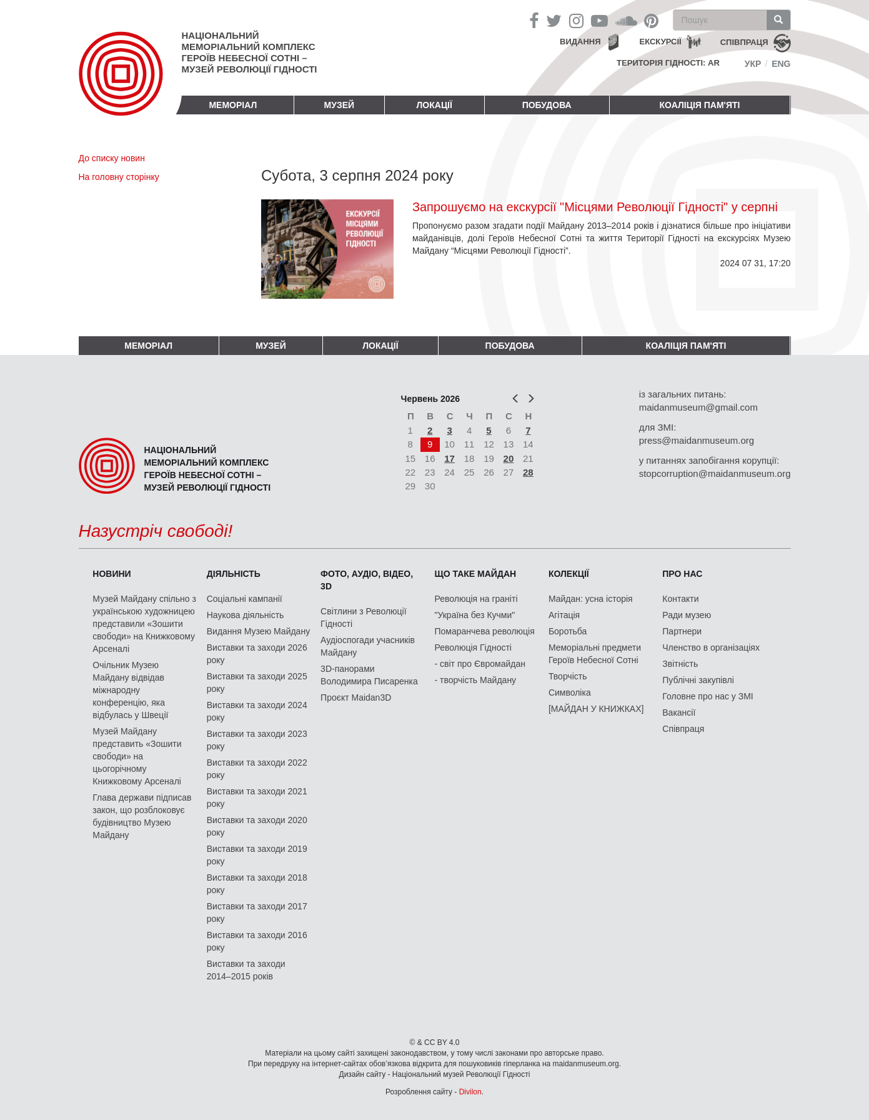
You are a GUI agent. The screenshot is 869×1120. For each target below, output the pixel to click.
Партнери (682, 631)
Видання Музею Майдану (258, 631)
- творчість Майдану (476, 680)
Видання (580, 41)
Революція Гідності (473, 647)
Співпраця (683, 729)
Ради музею (686, 615)
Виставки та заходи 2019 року (257, 855)
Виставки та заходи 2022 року (257, 769)
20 (509, 458)
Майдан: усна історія (591, 599)
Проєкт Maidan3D (355, 697)
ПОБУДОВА (547, 105)
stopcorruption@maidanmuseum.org (715, 473)
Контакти (680, 599)
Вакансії (678, 713)
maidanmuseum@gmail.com (698, 407)
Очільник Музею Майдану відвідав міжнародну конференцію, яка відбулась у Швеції (130, 690)
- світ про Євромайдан (480, 664)
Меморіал (233, 105)
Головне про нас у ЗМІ (707, 696)
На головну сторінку (119, 177)
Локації (434, 105)
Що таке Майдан (476, 574)
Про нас (682, 574)
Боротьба (568, 631)
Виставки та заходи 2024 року (257, 711)
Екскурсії (661, 41)
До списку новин (112, 158)
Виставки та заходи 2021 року (257, 797)
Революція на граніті (476, 599)
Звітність (680, 664)
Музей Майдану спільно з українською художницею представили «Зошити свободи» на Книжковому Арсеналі (144, 624)
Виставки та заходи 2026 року (257, 653)
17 (449, 458)
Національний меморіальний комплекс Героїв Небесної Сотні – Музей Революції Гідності (249, 52)
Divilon (470, 1092)
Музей (339, 105)
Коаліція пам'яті (700, 105)
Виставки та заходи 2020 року (257, 826)
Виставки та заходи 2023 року (257, 740)
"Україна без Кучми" (475, 615)
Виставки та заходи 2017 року (257, 912)
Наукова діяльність (245, 615)
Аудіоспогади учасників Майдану (367, 646)
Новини (111, 574)
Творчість (568, 676)
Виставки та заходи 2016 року (257, 941)
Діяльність (234, 574)
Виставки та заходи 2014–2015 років (246, 970)
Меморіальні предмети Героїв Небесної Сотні (595, 653)
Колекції (569, 574)
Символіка (570, 693)
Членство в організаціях (711, 647)
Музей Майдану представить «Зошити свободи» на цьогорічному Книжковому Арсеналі (136, 756)
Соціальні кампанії (244, 599)
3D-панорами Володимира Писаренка (369, 675)
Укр (753, 64)
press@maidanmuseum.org (696, 440)
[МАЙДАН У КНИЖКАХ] (596, 709)
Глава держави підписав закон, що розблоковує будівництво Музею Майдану (141, 816)
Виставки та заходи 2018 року (257, 883)
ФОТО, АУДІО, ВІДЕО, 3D (366, 580)
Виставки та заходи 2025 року (257, 682)
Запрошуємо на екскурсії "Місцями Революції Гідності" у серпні (595, 207)
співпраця (744, 42)
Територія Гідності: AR (668, 63)
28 (528, 472)
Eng (781, 64)
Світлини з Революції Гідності (363, 617)
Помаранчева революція (485, 631)
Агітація (564, 615)
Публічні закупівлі (698, 680)
